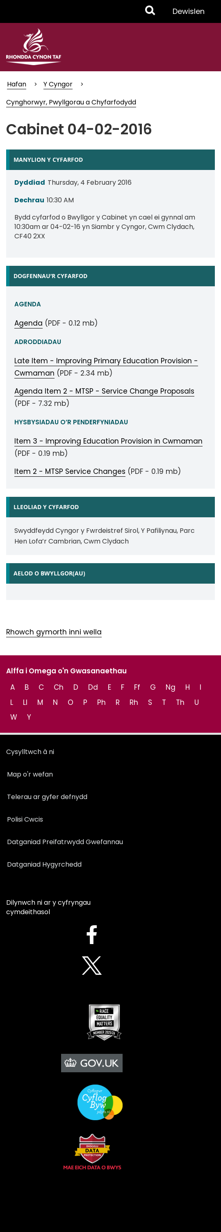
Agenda (28, 323)
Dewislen (188, 14)
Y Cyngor (58, 84)
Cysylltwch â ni (30, 751)
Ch (59, 687)
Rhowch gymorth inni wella (54, 632)
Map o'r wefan (30, 774)
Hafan (16, 84)
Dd (93, 687)
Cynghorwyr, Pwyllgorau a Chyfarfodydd (71, 102)
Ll (25, 702)
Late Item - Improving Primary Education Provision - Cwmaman (106, 367)
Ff (137, 687)
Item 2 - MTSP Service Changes (69, 471)
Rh (134, 702)
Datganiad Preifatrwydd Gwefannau (65, 842)
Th (180, 702)
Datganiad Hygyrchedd (44, 864)
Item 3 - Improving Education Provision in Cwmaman (108, 441)
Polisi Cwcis (25, 819)
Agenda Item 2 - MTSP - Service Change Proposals (104, 391)
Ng (170, 687)
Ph (101, 702)
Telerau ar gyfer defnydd (47, 797)
